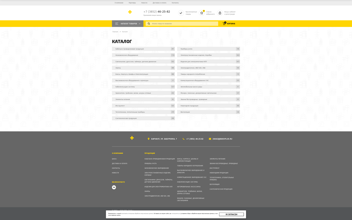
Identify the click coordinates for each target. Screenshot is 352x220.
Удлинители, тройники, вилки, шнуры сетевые (189, 192)
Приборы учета (151, 163)
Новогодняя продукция (219, 173)
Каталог (125, 32)
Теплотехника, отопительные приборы (222, 178)
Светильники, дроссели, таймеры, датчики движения (159, 181)
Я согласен (231, 214)
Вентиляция (214, 184)
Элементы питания (217, 159)
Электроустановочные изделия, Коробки (158, 174)
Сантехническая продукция (221, 189)
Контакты (175, 3)
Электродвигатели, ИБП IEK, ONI (157, 196)
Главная (115, 32)
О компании (119, 3)
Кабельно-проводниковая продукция (160, 159)
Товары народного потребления (190, 166)
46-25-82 (156, 11)
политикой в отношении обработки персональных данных (137, 213)
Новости (144, 3)
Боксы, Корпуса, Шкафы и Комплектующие (187, 160)
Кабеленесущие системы (187, 182)
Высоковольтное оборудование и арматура (190, 171)
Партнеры (132, 3)
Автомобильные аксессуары (189, 187)
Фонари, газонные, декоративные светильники (190, 199)
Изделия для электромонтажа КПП (158, 187)
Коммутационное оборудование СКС (191, 177)
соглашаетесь (175, 213)
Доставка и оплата (159, 3)
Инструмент (214, 168)
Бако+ (114, 159)
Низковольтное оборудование (157, 168)
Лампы (147, 191)
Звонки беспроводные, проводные (224, 163)
